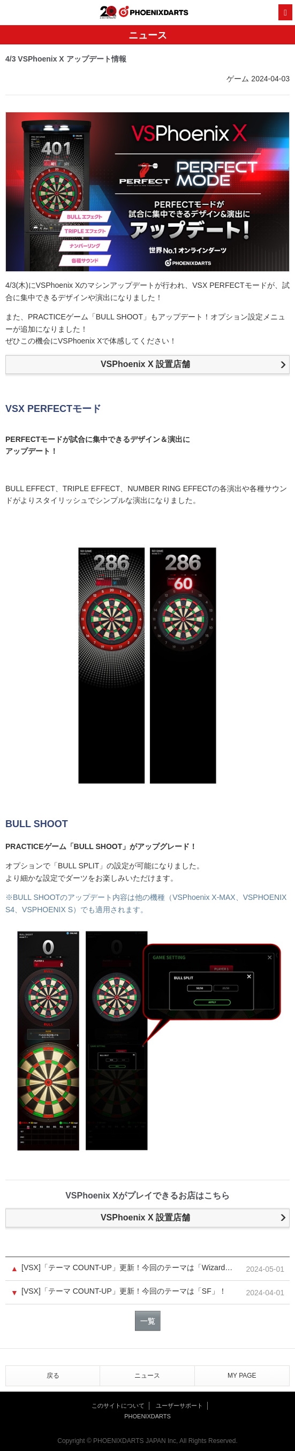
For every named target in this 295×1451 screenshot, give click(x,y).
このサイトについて (118, 1405)
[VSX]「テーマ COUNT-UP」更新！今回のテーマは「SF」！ (123, 1291)
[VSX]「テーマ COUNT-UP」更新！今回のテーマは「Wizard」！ (130, 1267)
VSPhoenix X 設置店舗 (145, 364)
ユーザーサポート (179, 1405)
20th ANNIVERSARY (108, 12)
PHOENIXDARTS (153, 13)
